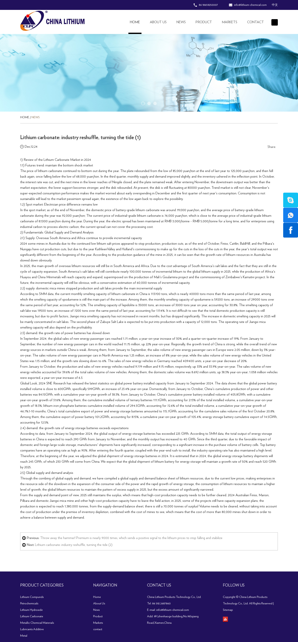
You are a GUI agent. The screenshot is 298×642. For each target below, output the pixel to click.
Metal (23, 635)
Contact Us (159, 585)
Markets (229, 22)
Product (204, 22)
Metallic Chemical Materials (37, 622)
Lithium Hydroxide (31, 609)
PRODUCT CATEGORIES (42, 585)
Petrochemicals (29, 603)
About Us (158, 22)
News (181, 22)
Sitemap (228, 609)
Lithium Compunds (32, 597)
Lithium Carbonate (31, 616)
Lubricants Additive (32, 629)
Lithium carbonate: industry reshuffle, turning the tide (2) (74, 545)
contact (255, 22)
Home (135, 22)
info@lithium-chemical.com (250, 4)
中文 (275, 4)
